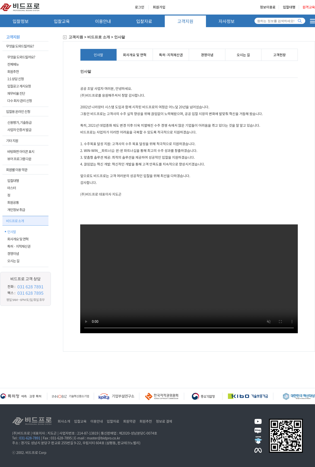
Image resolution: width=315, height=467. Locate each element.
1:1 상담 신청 (15, 78)
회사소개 (64, 421)
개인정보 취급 (16, 209)
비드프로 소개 (15, 220)
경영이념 (13, 253)
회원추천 (13, 71)
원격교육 (308, 7)
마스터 (11, 187)
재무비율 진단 (16, 93)
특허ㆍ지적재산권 (18, 246)
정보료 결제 (164, 421)
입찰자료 (144, 21)
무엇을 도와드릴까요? (20, 46)
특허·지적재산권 (171, 54)
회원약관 (129, 421)
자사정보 (227, 21)
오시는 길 (13, 260)
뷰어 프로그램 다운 (19, 158)
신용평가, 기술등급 (19, 122)
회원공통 (13, 202)
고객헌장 (279, 54)
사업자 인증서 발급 (19, 129)
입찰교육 (62, 21)
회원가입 (159, 7)
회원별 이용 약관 (16, 169)
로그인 (139, 7)
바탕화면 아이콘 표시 (20, 151)
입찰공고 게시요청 (19, 86)
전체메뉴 (13, 64)
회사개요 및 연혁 (17, 239)
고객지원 (185, 21)
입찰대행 (13, 180)
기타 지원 (12, 140)
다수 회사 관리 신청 (19, 100)
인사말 (11, 231)
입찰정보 (21, 21)
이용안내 (103, 21)
